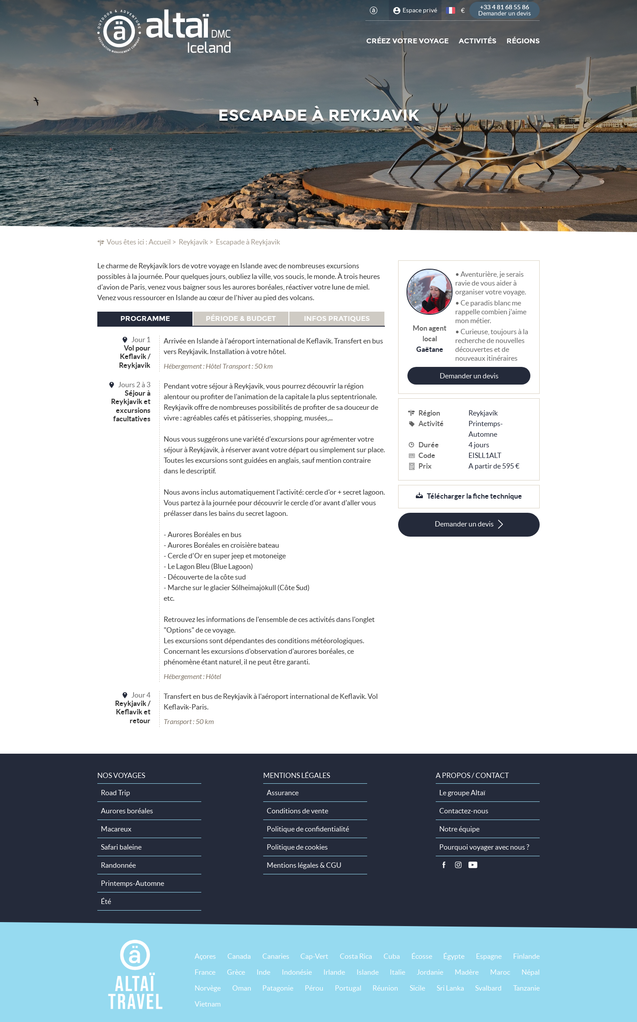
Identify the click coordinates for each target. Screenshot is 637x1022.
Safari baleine (121, 847)
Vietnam (208, 1004)
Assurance (283, 793)
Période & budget (241, 318)
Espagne (489, 956)
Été (106, 901)
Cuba (392, 956)
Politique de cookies (297, 847)
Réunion (385, 988)
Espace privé (420, 10)
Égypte (453, 956)
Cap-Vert (314, 956)
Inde (263, 972)
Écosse (421, 956)
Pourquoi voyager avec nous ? (484, 847)
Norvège (208, 988)
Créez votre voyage (407, 41)
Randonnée (118, 865)
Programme (145, 318)
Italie (397, 972)
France (205, 972)
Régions (523, 41)
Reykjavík (193, 242)
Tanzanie (526, 988)
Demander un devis (469, 376)
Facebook (443, 865)
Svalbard (488, 988)
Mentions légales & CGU (304, 865)
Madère (467, 972)
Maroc (500, 972)
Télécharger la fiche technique (474, 496)
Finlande (526, 956)
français (451, 10)
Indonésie (297, 972)
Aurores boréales (127, 811)
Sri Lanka (450, 988)
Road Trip (115, 793)
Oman (241, 988)
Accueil (160, 242)
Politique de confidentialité (308, 829)
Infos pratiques (337, 318)
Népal (531, 972)
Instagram (458, 865)
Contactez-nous (463, 811)
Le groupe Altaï (462, 793)
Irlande (334, 972)
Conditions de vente (297, 811)
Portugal (348, 988)
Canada (239, 956)
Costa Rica (356, 956)
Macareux (116, 829)
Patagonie (277, 988)
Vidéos (472, 865)
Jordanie (430, 972)
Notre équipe (459, 829)
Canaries (275, 956)
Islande (368, 972)
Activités (477, 41)
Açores (205, 956)
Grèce (236, 972)
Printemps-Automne (485, 428)
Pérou (314, 988)
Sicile (417, 988)
